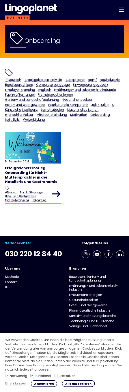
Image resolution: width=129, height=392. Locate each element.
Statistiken (67, 376)
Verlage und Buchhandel (88, 326)
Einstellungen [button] (15, 383)
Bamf (92, 80)
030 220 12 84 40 (33, 254)
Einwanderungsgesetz (90, 84)
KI (113, 105)
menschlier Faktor (19, 114)
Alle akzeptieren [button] (78, 384)
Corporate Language (53, 84)
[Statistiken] (56, 375)
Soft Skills (12, 119)
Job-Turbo (100, 105)
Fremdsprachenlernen (55, 94)
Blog (8, 287)
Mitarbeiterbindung (52, 114)
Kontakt (11, 282)
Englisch (44, 89)
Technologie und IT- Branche (91, 321)
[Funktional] (32, 375)
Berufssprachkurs (19, 84)
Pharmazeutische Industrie (89, 310)
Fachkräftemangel (20, 94)
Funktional (43, 376)
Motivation (78, 114)
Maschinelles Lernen (83, 109)
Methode (12, 276)
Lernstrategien (52, 109)
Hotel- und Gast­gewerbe (25, 105)
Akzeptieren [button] (44, 384)
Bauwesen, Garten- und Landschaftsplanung (87, 278)
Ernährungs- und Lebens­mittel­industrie (85, 89)
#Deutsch (13, 80)
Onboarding (100, 114)
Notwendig (18, 376)
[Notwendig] (7, 375)
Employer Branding (20, 89)
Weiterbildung (34, 119)
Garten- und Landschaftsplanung (32, 99)
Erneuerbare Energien (85, 295)
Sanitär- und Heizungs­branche (92, 316)
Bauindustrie (110, 80)
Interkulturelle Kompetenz (68, 105)
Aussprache (75, 80)
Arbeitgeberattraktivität (43, 80)
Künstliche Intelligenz (21, 109)
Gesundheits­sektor (77, 99)
